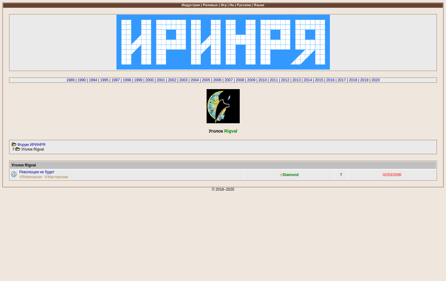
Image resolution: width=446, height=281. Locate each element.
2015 (319, 80)
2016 (330, 80)
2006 (217, 80)
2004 (194, 80)
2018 (353, 80)
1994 (93, 80)
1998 (127, 80)
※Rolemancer (30, 177)
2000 (149, 80)
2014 (308, 80)
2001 (161, 80)
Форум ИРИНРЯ (31, 145)
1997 (116, 80)
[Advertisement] (188, 235)
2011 (274, 80)
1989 (70, 80)
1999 (138, 80)
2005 (206, 80)
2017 (342, 80)
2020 (375, 80)
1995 (104, 80)
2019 (364, 80)
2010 (262, 80)
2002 (172, 80)
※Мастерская (56, 177)
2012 (285, 80)
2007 (229, 80)
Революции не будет (37, 172)
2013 (296, 80)
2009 (251, 80)
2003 (183, 80)
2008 (240, 80)
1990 (81, 80)
